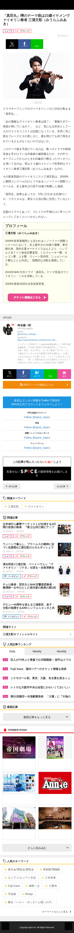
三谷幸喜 (49, 877)
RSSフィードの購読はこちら (44, 384)
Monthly (61, 651)
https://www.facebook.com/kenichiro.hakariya (37, 340)
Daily (12, 651)
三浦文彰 (12, 506)
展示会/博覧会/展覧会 (19, 869)
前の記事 (11, 486)
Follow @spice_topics (37, 417)
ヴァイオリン (34, 506)
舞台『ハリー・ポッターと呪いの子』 (29, 902)
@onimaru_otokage (26, 334)
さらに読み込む (48, 848)
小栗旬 (51, 885)
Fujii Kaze (12, 885)
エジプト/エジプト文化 (20, 877)
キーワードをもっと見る (56, 911)
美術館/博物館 (50, 869)
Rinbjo (27, 894)
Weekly (37, 651)
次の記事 (62, 486)
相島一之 (33, 885)
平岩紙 (10, 894)
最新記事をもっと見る (45, 717)
